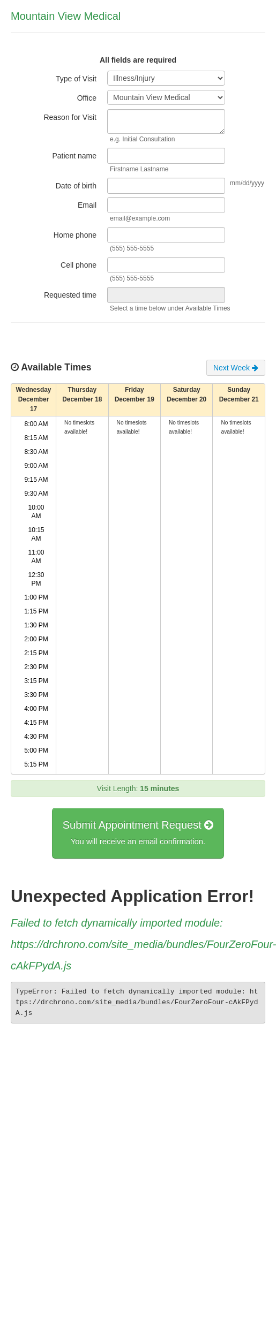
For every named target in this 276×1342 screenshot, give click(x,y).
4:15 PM (36, 722)
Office (86, 98)
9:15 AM (36, 479)
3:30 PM (36, 695)
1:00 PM (36, 597)
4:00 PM (36, 708)
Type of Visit (76, 78)
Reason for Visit (69, 117)
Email (87, 205)
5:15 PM (36, 764)
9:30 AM (36, 493)
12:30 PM (36, 579)
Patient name (75, 155)
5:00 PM (36, 750)
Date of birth (76, 185)
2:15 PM (36, 653)
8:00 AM (36, 424)
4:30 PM (36, 736)
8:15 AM (36, 438)
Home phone (75, 235)
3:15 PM (36, 681)
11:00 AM (36, 557)
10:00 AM (36, 512)
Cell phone (78, 265)
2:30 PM (36, 667)
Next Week (235, 367)
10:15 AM (36, 534)
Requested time (70, 295)
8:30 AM (36, 452)
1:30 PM (36, 625)
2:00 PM (36, 639)
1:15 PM (36, 611)
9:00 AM (36, 465)
